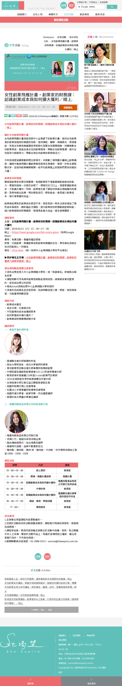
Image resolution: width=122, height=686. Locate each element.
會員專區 (84, 14)
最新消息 (100, 14)
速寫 (50, 609)
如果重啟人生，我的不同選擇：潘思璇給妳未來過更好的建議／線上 (38, 578)
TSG (99, 667)
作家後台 (93, 2)
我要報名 (68, 107)
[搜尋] (90, 7)
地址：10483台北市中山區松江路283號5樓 (76, 653)
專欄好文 (53, 14)
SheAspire (48, 37)
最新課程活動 (61, 19)
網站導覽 (62, 640)
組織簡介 (22, 14)
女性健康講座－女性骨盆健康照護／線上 (24, 595)
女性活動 (69, 14)
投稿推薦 (104, 2)
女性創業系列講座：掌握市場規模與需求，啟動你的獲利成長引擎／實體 (40, 582)
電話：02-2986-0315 (67, 658)
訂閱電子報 (82, 2)
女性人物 (37, 14)
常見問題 (76, 635)
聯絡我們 (91, 635)
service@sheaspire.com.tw (80, 663)
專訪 (42, 609)
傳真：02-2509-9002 (85, 658)
